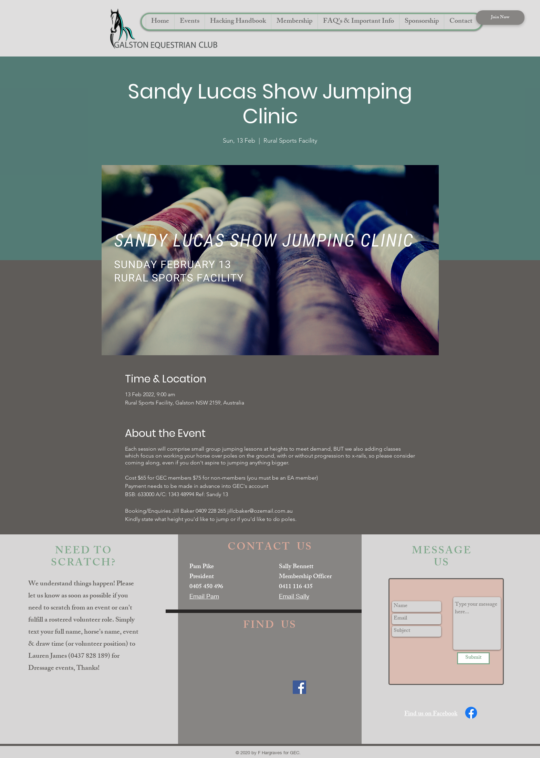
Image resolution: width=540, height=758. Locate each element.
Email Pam (204, 596)
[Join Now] (500, 17)
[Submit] (473, 658)
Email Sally (294, 596)
